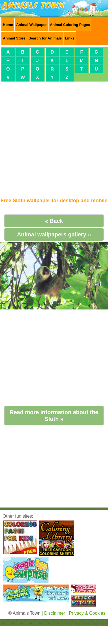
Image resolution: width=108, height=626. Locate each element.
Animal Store (14, 38)
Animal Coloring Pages (70, 25)
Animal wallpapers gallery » (54, 234)
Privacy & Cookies (87, 613)
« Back (54, 221)
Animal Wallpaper (31, 25)
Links (69, 38)
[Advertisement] (53, 137)
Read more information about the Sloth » (54, 415)
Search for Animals (45, 38)
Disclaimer (54, 613)
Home (8, 25)
